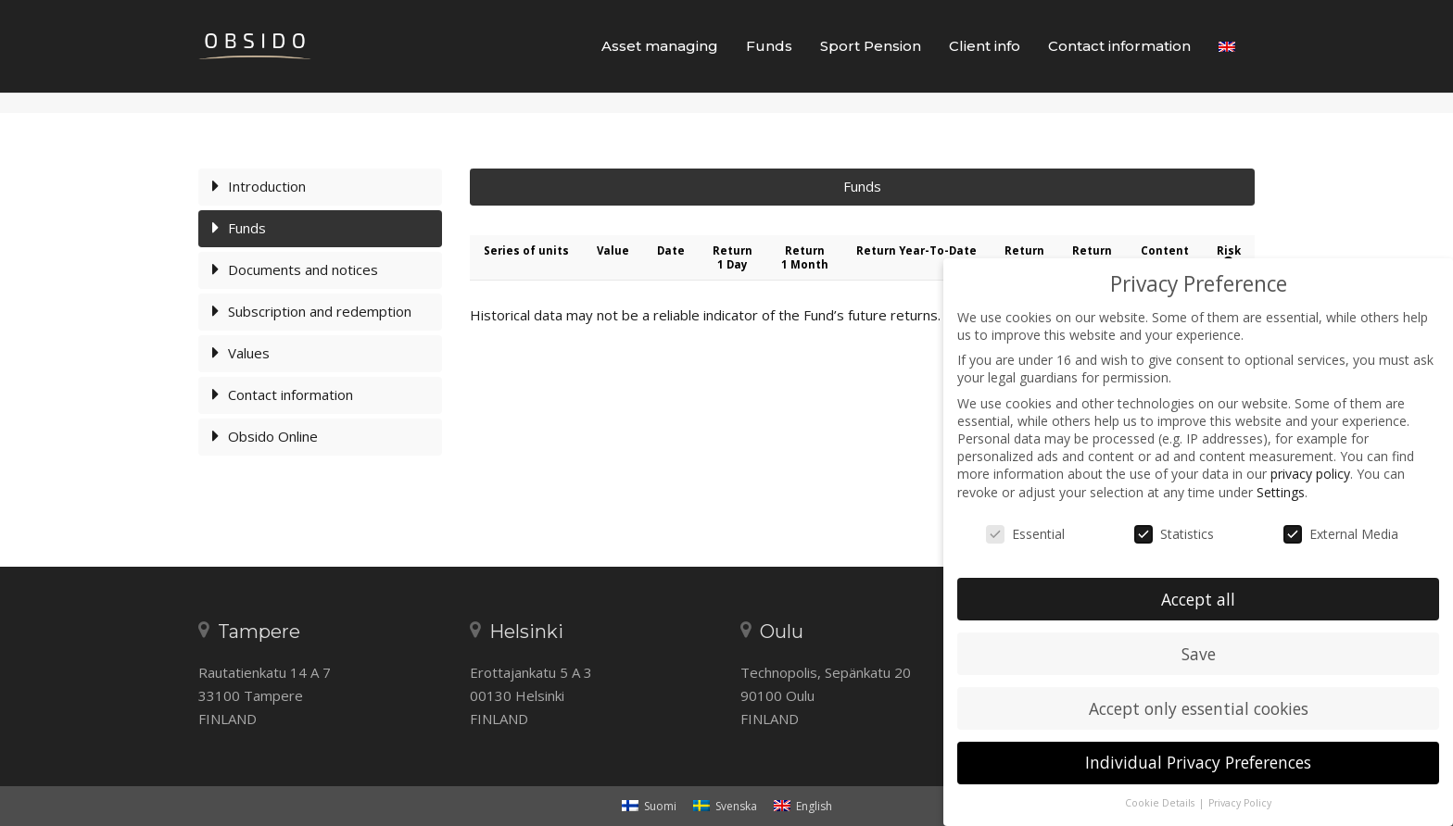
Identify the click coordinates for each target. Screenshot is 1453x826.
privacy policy (1310, 473)
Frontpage (1102, 127)
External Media (1340, 534)
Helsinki (526, 631)
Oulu (781, 631)
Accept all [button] (1198, 599)
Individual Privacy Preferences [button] (1198, 762)
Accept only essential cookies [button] (1198, 708)
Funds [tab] (862, 237)
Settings (1281, 492)
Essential (1025, 534)
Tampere (259, 631)
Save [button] (1198, 654)
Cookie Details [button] (1161, 802)
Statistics (1174, 534)
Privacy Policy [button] (1239, 802)
